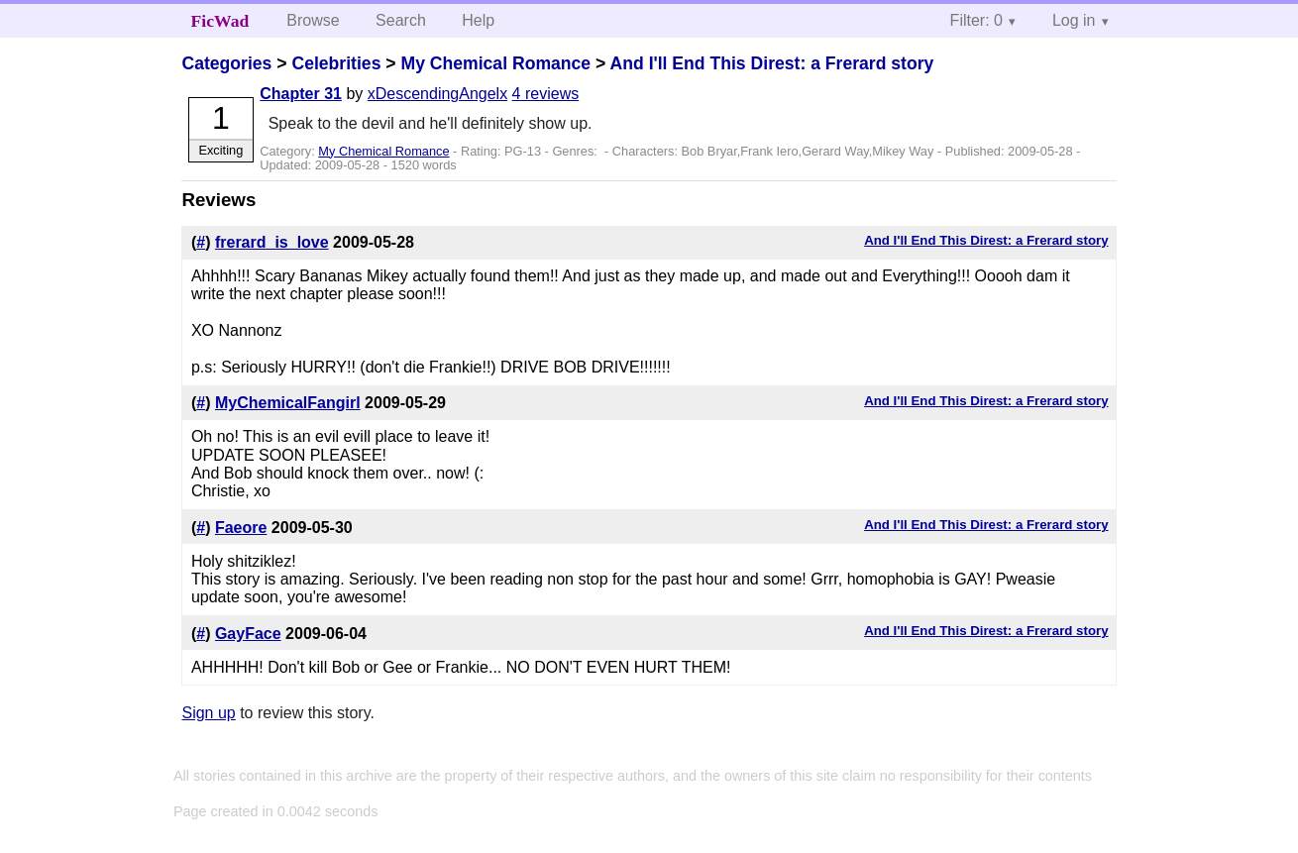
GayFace (248, 633)
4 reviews (546, 93)
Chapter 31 (301, 93)
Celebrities (335, 63)
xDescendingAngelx (437, 93)
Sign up (208, 712)
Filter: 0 (976, 20)
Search (401, 20)
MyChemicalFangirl (288, 402)
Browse (312, 20)
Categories (226, 63)
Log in (1074, 20)
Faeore (241, 527)
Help (478, 20)
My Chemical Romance (495, 63)
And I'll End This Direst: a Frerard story (772, 63)
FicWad (220, 21)
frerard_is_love (272, 242)
